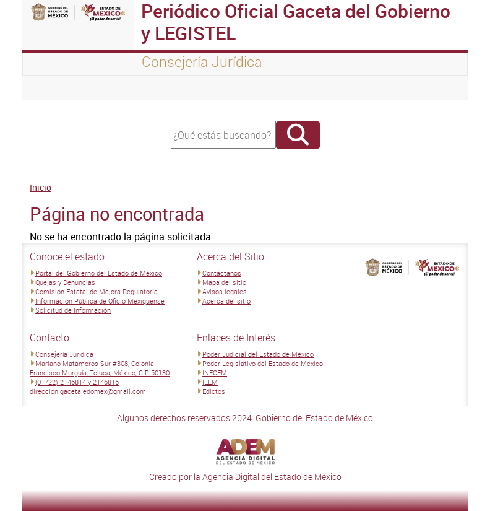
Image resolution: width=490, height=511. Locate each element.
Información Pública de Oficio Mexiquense (100, 300)
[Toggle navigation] (47, 88)
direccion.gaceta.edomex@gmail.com (88, 391)
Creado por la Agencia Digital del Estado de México (245, 477)
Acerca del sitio (226, 300)
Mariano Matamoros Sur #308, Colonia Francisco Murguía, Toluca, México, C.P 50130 (100, 368)
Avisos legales (224, 291)
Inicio (40, 187)
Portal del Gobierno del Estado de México (98, 272)
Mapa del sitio (224, 282)
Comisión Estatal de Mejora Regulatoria (96, 291)
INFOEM (214, 372)
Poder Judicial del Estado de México (258, 354)
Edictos (213, 391)
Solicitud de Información (73, 310)
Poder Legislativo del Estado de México (262, 363)
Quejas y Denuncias (65, 282)
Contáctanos (221, 272)
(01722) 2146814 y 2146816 (77, 382)
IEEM (210, 382)
